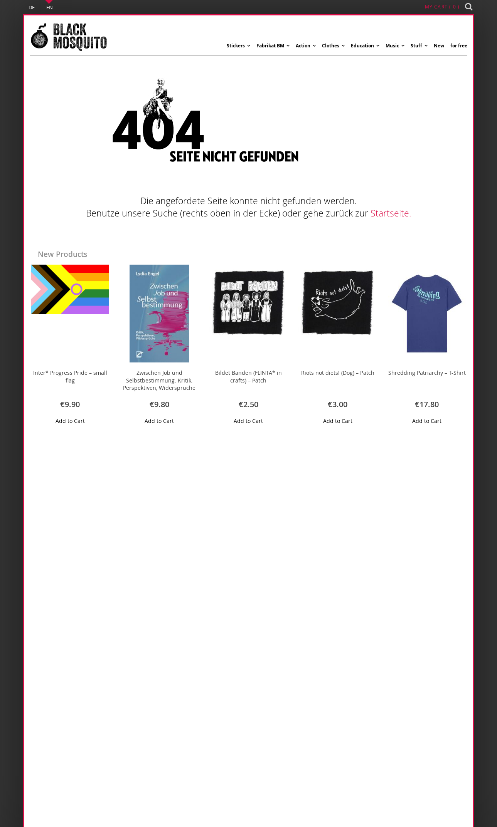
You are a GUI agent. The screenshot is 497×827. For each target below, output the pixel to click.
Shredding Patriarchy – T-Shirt (427, 372)
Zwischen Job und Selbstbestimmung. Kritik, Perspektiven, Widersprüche (159, 380)
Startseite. (391, 213)
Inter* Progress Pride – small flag (70, 376)
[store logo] (68, 37)
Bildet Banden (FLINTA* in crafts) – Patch (248, 376)
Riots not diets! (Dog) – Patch (337, 372)
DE (32, 7)
